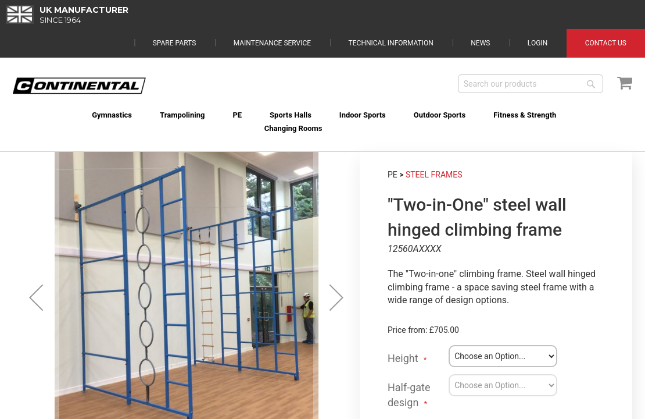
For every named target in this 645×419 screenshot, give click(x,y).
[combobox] (530, 83)
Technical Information (391, 14)
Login (537, 14)
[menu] (322, 114)
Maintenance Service (272, 14)
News (480, 14)
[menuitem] (110, 115)
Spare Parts (174, 14)
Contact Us (605, 14)
